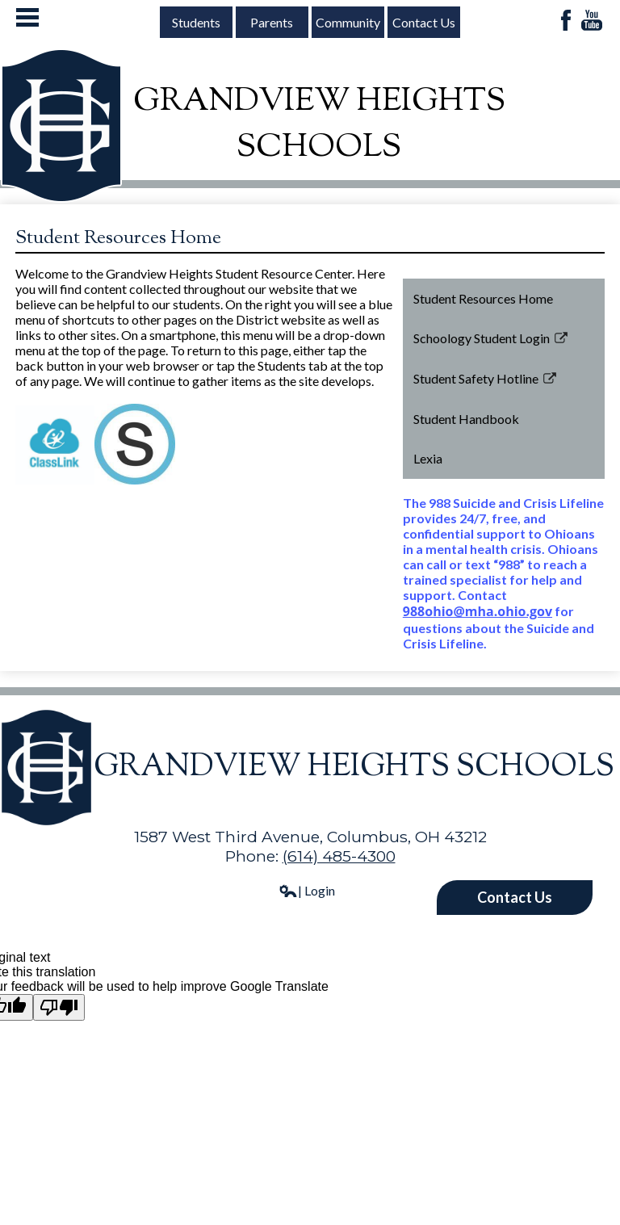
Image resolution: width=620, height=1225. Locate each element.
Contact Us (423, 22)
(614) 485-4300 (339, 856)
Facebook (566, 21)
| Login (307, 890)
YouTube (592, 21)
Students (196, 22)
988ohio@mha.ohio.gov (477, 611)
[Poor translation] (59, 1007)
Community (348, 22)
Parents (271, 22)
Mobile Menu (27, 17)
